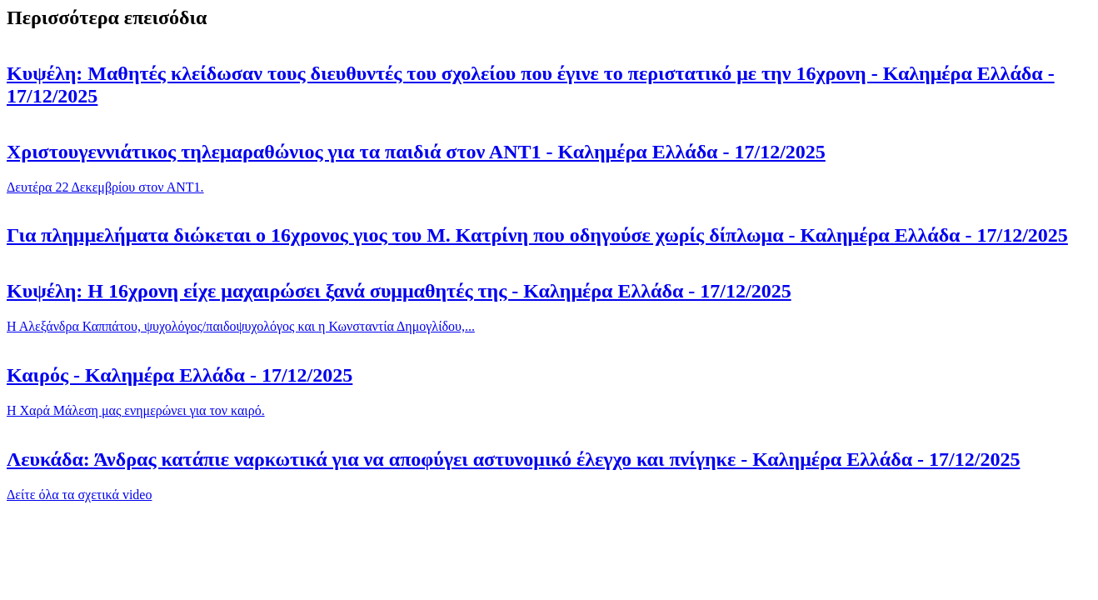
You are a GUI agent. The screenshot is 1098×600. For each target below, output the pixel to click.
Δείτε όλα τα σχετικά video (79, 495)
